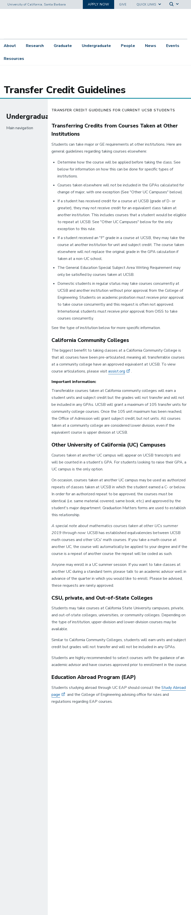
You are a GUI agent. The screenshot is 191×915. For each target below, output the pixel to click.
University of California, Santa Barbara (36, 4)
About (10, 46)
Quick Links (146, 4)
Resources (14, 59)
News (150, 46)
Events (172, 46)
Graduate (63, 46)
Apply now (98, 4)
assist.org (116, 375)
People (128, 46)
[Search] (174, 4)
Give (123, 4)
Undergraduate (96, 46)
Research (35, 46)
